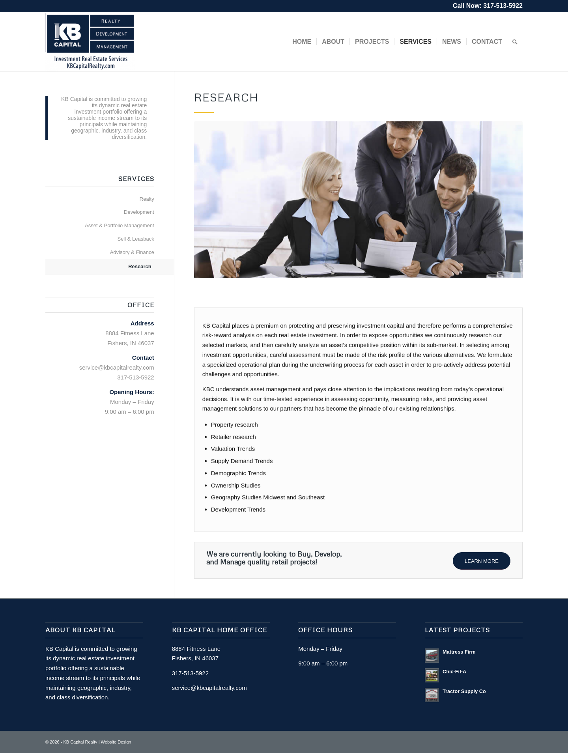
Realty (147, 199)
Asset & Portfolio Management (119, 225)
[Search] (515, 41)
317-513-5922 (503, 5)
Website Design (116, 742)
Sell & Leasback (135, 239)
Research (139, 266)
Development (139, 212)
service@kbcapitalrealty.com (116, 367)
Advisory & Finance (132, 252)
